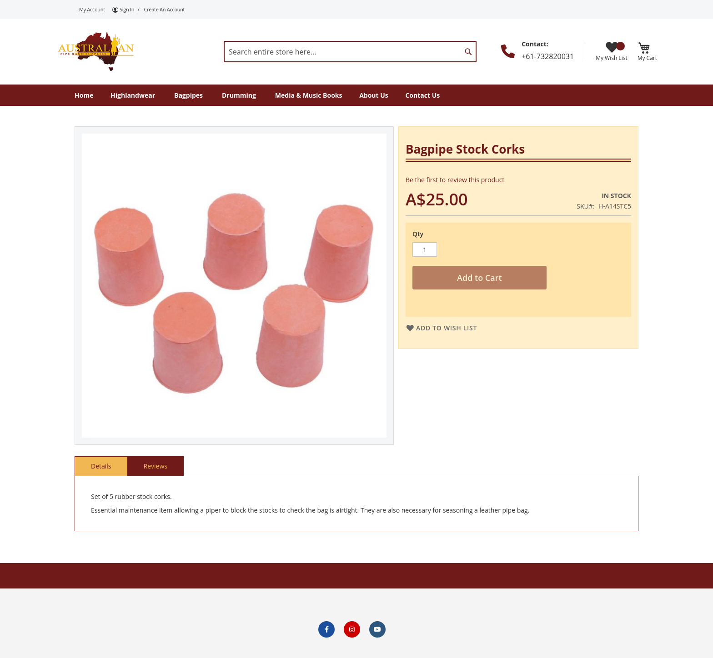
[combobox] (350, 51)
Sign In (127, 9)
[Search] (468, 51)
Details (101, 466)
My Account (92, 9)
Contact (534, 44)
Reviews (155, 466)
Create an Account (164, 9)
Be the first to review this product (455, 179)
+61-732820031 (548, 56)
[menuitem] (84, 95)
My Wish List (612, 52)
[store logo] (95, 51)
